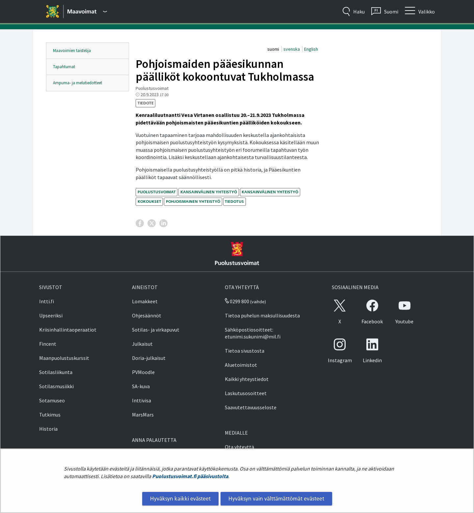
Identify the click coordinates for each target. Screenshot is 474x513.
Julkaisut (142, 343)
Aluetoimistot (241, 365)
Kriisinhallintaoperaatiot (67, 329)
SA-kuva (141, 386)
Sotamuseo (52, 400)
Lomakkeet (145, 301)
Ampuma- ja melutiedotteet (77, 83)
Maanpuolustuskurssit (64, 358)
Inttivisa (141, 400)
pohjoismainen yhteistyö (193, 201)
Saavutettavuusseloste (250, 407)
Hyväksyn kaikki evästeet (180, 498)
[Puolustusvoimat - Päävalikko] (87, 11)
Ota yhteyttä (239, 447)
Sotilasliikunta (55, 372)
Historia (48, 428)
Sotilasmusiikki (56, 386)
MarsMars (143, 414)
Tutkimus (50, 414)
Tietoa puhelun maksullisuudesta (262, 315)
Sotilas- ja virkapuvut (155, 329)
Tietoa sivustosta (244, 350)
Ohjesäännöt (146, 315)
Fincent (47, 343)
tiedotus (234, 201)
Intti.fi (46, 301)
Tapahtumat (64, 66)
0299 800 (237, 301)
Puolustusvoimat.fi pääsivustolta (190, 476)
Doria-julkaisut (149, 358)
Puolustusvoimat (157, 191)
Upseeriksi (51, 315)
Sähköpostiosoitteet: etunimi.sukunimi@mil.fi (252, 333)
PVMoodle (143, 372)
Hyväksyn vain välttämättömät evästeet (276, 498)
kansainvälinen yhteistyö (208, 191)
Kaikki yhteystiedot (247, 379)
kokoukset (149, 201)
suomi (273, 49)
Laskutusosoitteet (246, 393)
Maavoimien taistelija (72, 50)
